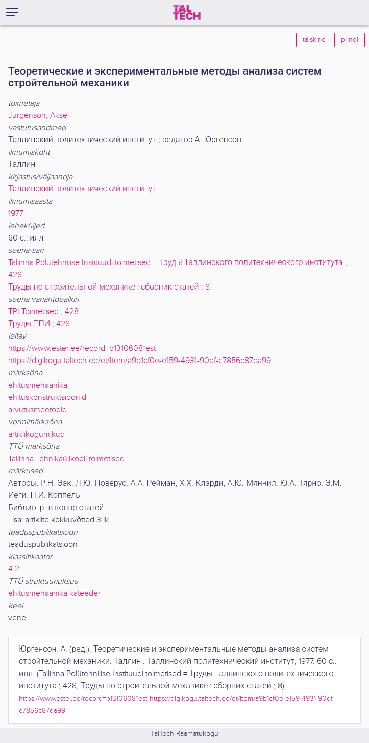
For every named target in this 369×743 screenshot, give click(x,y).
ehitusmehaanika (37, 385)
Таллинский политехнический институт (82, 189)
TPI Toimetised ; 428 (43, 312)
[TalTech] (187, 12)
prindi (349, 40)
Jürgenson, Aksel (38, 116)
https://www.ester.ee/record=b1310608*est (82, 348)
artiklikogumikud (36, 434)
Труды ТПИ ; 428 (39, 324)
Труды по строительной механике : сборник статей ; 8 (109, 287)
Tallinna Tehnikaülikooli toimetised (66, 459)
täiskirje (314, 40)
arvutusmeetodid (37, 410)
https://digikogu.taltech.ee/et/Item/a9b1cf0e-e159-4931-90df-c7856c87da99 (139, 361)
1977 (15, 214)
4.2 (13, 569)
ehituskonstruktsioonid (47, 397)
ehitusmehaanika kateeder (54, 593)
